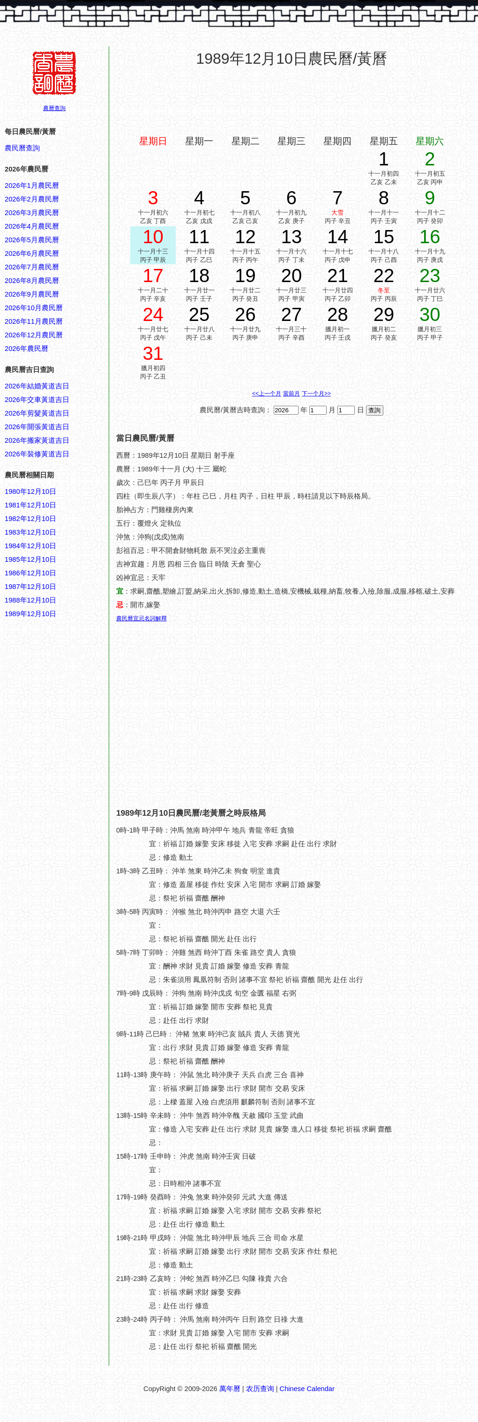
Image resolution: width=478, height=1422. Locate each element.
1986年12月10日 (30, 573)
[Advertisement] (42, 1068)
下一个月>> (316, 393)
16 (430, 236)
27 (291, 314)
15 (384, 236)
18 (199, 275)
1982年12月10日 (30, 518)
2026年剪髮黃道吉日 (37, 413)
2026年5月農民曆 (32, 240)
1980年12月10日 (30, 491)
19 (245, 275)
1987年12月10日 (30, 586)
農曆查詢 (54, 108)
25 (199, 314)
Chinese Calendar (307, 1388)
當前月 (291, 393)
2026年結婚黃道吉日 (37, 386)
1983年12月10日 (30, 532)
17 (153, 275)
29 (384, 314)
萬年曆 (229, 1388)
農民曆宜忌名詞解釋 (141, 618)
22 (384, 275)
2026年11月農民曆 (34, 321)
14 (337, 236)
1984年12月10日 (30, 546)
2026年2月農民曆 (32, 199)
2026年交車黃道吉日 (37, 399)
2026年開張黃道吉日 (37, 427)
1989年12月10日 (30, 614)
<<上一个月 (266, 393)
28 (337, 314)
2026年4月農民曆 (32, 226)
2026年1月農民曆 (32, 185)
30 (430, 314)
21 (337, 275)
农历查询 (260, 1388)
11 (199, 236)
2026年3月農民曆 (32, 212)
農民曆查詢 (22, 148)
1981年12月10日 (30, 505)
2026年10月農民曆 (34, 308)
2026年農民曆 (26, 348)
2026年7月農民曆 (32, 267)
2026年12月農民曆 (34, 335)
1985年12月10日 (30, 559)
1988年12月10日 (30, 600)
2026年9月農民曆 (32, 294)
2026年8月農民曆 (32, 280)
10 (153, 236)
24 (153, 314)
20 (291, 275)
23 (430, 275)
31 (153, 353)
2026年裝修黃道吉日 (37, 454)
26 (245, 314)
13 (291, 236)
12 (245, 236)
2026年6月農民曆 (32, 253)
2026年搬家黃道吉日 (37, 440)
